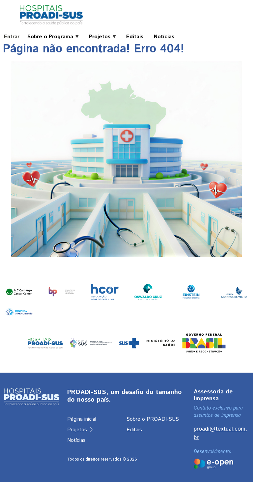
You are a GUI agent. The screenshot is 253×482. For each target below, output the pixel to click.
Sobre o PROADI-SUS (152, 419)
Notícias (76, 440)
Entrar (11, 37)
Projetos (80, 430)
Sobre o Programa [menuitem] (51, 37)
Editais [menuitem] (134, 37)
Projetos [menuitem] (100, 37)
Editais (134, 430)
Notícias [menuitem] (164, 37)
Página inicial (81, 419)
